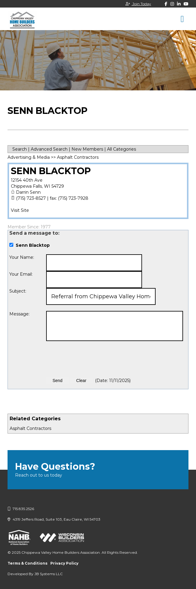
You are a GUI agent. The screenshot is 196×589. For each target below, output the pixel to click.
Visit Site (20, 210)
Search (19, 149)
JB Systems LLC (48, 574)
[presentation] (92, 359)
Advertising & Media (29, 157)
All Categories (121, 149)
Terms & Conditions (27, 563)
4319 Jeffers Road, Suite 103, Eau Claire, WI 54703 (54, 519)
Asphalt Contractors (30, 428)
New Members (87, 149)
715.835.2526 (21, 508)
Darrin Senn (28, 192)
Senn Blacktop (51, 171)
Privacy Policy (64, 563)
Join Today (138, 4)
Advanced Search (49, 149)
